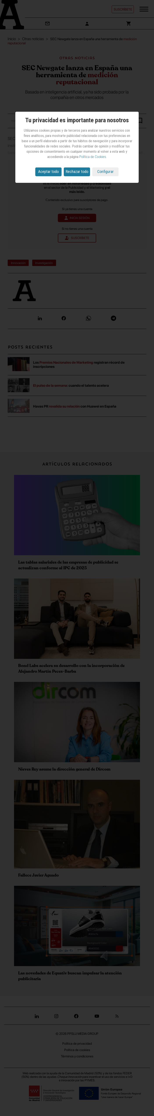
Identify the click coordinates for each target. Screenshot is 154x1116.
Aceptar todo (48, 171)
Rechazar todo (77, 171)
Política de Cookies (92, 157)
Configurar (105, 171)
